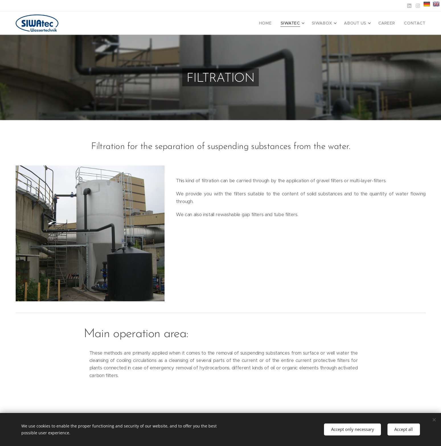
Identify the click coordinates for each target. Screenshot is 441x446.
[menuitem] (276, 23)
